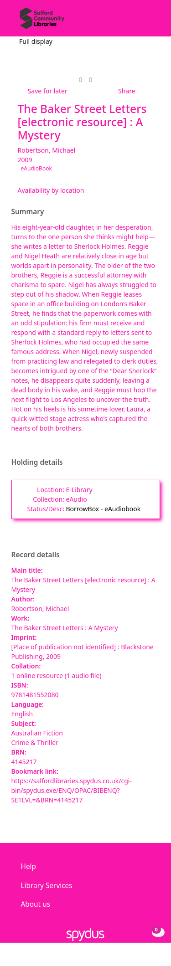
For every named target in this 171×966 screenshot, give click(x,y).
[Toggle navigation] (150, 21)
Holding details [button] (37, 462)
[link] (80, 79)
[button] (139, 21)
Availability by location (51, 190)
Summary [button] (27, 212)
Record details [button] (35, 555)
